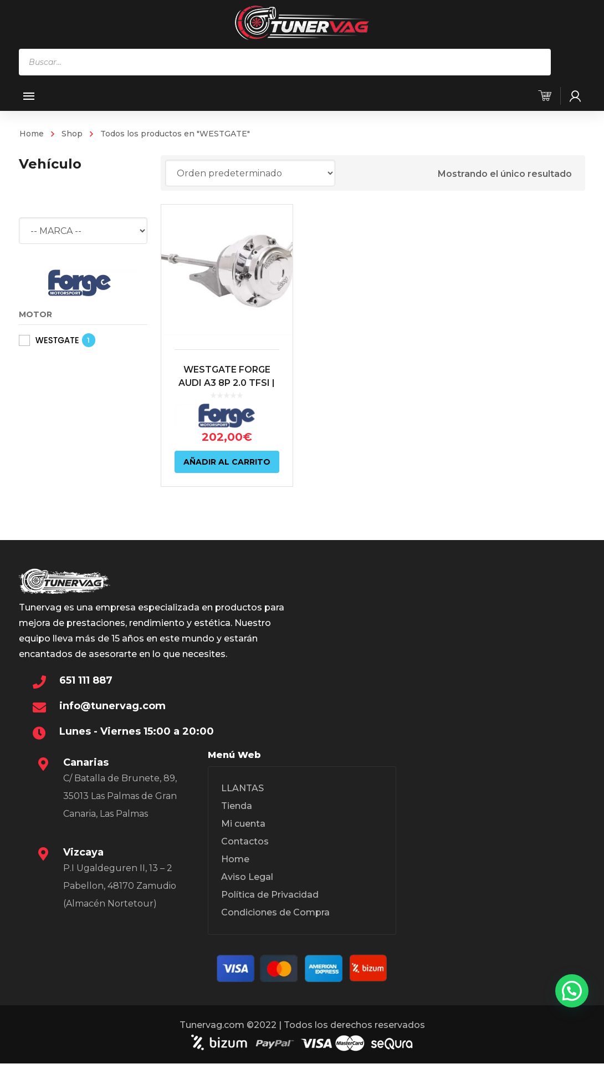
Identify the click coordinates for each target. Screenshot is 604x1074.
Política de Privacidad (270, 894)
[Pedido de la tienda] (250, 173)
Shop (72, 134)
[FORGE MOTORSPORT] (80, 282)
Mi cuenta (243, 823)
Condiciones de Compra (275, 912)
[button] (571, 990)
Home (31, 134)
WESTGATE (57, 340)
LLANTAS (242, 788)
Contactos (245, 841)
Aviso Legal (247, 877)
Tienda (236, 806)
